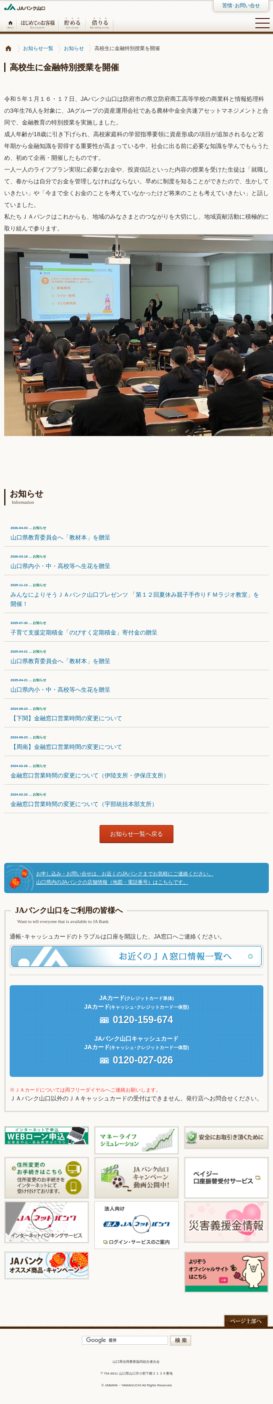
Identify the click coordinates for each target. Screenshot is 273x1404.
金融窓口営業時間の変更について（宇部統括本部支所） (84, 800)
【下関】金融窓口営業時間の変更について (66, 714)
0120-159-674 (143, 1019)
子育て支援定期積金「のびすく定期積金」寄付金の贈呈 (84, 628)
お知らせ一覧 (38, 48)
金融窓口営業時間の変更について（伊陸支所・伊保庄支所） (89, 771)
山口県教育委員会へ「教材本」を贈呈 (60, 533)
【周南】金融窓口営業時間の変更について (66, 742)
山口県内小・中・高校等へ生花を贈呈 (60, 562)
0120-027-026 (143, 1060)
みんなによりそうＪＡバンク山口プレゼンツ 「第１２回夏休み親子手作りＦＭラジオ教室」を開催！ (134, 595)
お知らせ (74, 48)
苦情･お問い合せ (241, 5)
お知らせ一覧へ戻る (136, 833)
